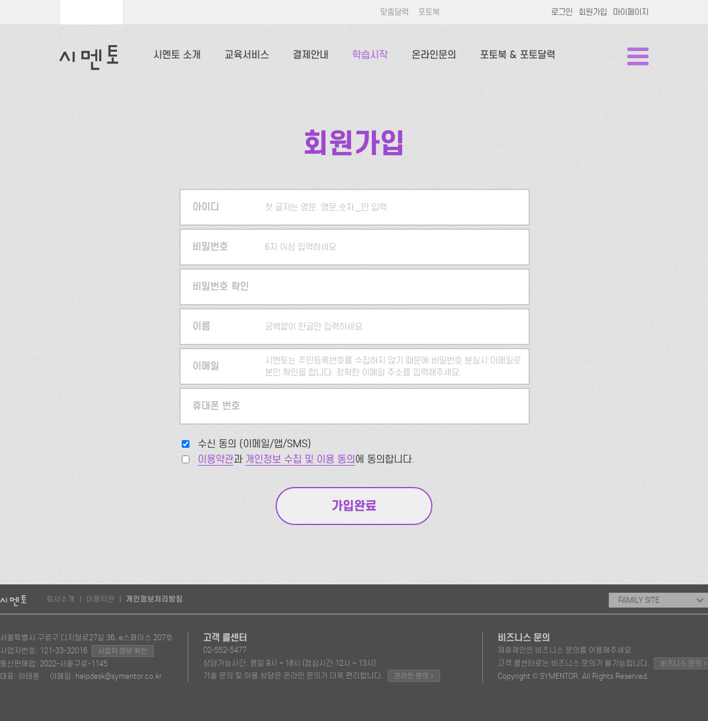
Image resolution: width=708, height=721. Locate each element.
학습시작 (370, 55)
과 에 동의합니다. (306, 459)
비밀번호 (210, 247)
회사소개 (60, 598)
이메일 (205, 366)
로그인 (562, 12)
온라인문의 (434, 55)
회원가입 (593, 12)
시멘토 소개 (177, 55)
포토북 (429, 12)
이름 (201, 326)
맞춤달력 (394, 12)
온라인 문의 (414, 676)
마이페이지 (631, 12)
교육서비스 (247, 55)
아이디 (205, 207)
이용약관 (215, 459)
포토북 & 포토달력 (517, 55)
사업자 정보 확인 (122, 651)
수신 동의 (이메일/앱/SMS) (254, 444)
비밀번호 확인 (220, 286)
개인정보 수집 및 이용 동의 (300, 459)
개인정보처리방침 (154, 599)
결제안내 (310, 55)
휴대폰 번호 (216, 406)
